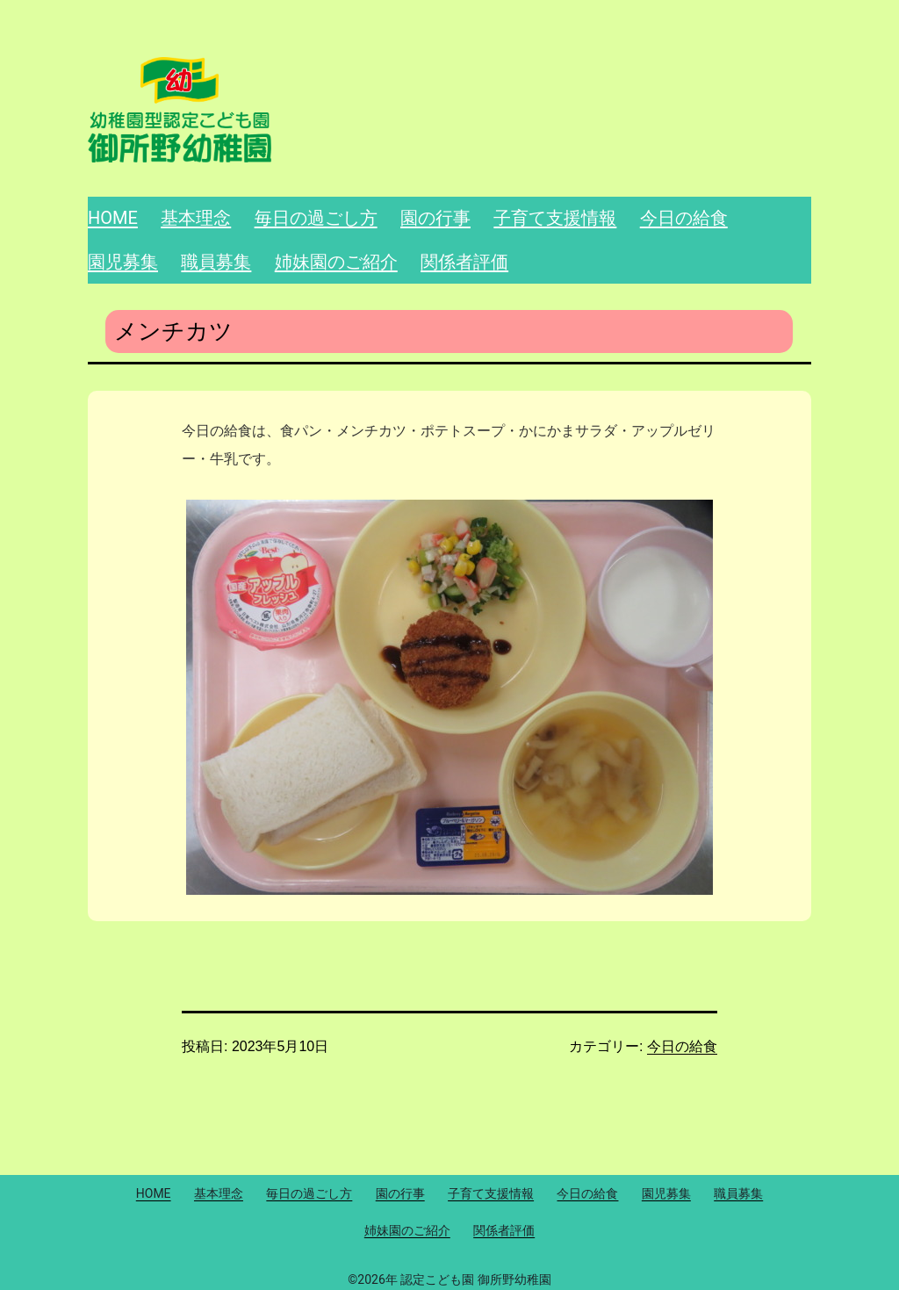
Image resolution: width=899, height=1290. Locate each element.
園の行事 (435, 217)
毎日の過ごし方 (316, 217)
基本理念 (196, 217)
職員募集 (216, 261)
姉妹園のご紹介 (336, 261)
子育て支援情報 (554, 217)
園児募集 (123, 261)
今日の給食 (684, 217)
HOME (113, 217)
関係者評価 (464, 261)
